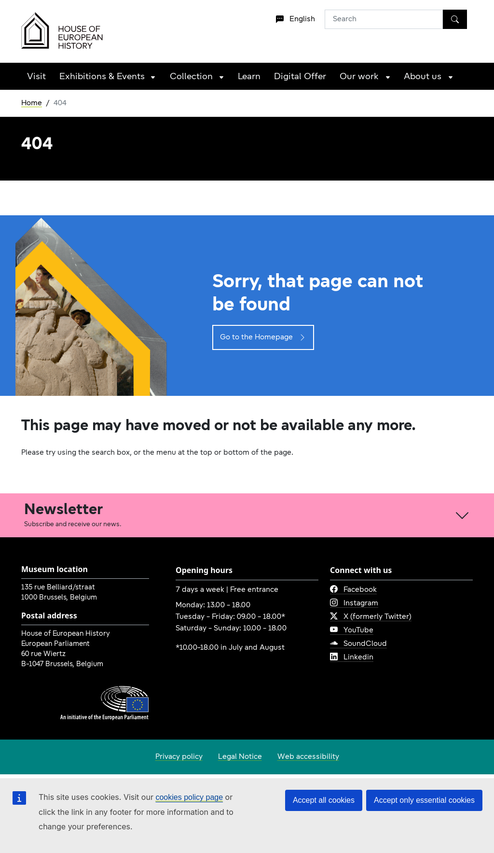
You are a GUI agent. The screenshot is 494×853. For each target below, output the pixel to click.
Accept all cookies (324, 800)
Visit (36, 77)
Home (31, 103)
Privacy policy (179, 757)
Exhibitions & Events (102, 77)
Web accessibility (308, 757)
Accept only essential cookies (424, 800)
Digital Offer (300, 77)
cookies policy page (189, 797)
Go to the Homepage (263, 337)
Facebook (353, 590)
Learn (249, 77)
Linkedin (351, 657)
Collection (191, 77)
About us (422, 77)
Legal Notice (240, 757)
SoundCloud (358, 644)
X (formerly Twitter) (371, 617)
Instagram (354, 603)
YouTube (351, 630)
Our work (359, 77)
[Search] (455, 19)
